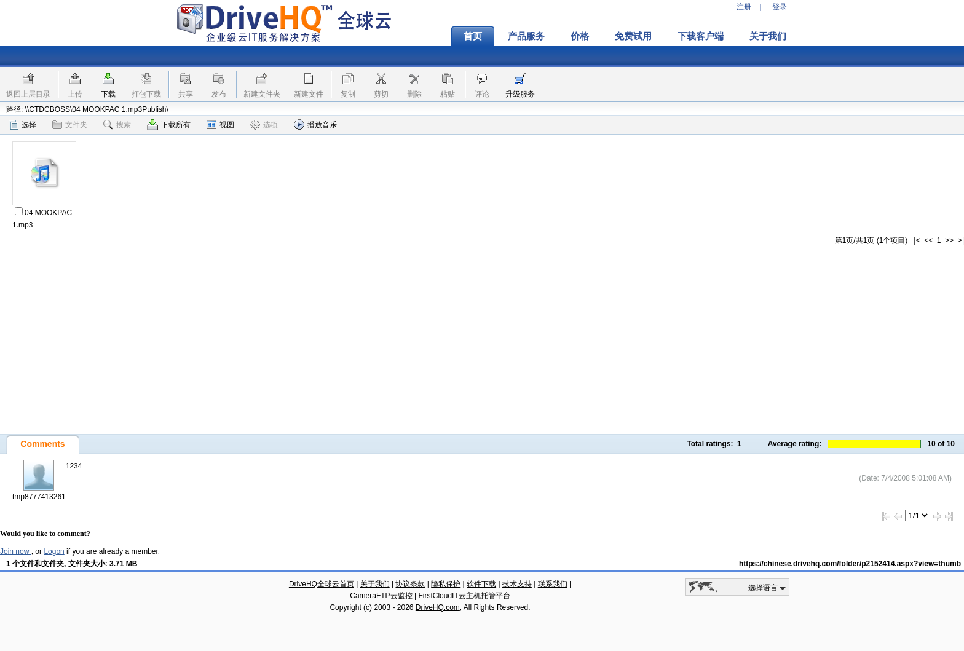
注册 (744, 6)
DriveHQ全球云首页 (321, 584)
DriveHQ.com (438, 607)
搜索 (117, 125)
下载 (108, 94)
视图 (220, 124)
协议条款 (410, 584)
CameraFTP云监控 (381, 595)
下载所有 (169, 124)
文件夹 (69, 124)
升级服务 (520, 94)
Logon (54, 551)
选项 (264, 125)
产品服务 (526, 36)
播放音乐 (315, 124)
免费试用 (633, 36)
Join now (15, 551)
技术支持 (517, 584)
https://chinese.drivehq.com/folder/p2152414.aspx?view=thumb (850, 563)
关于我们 (767, 36)
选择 (22, 125)
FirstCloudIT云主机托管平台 (464, 595)
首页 (473, 36)
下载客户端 (701, 36)
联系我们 (552, 584)
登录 (779, 6)
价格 (580, 36)
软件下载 (481, 584)
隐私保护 (445, 584)
